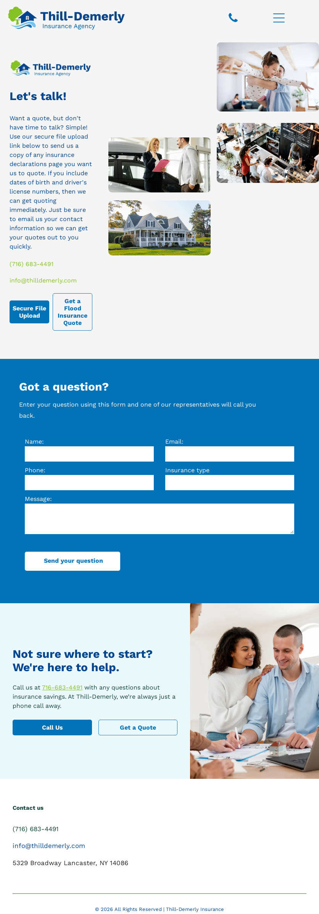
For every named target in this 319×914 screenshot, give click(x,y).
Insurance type (187, 470)
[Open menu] (279, 18)
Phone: (35, 470)
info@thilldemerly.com (43, 280)
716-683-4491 (62, 687)
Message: (38, 498)
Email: (174, 441)
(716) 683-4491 (31, 264)
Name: (34, 441)
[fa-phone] (233, 21)
